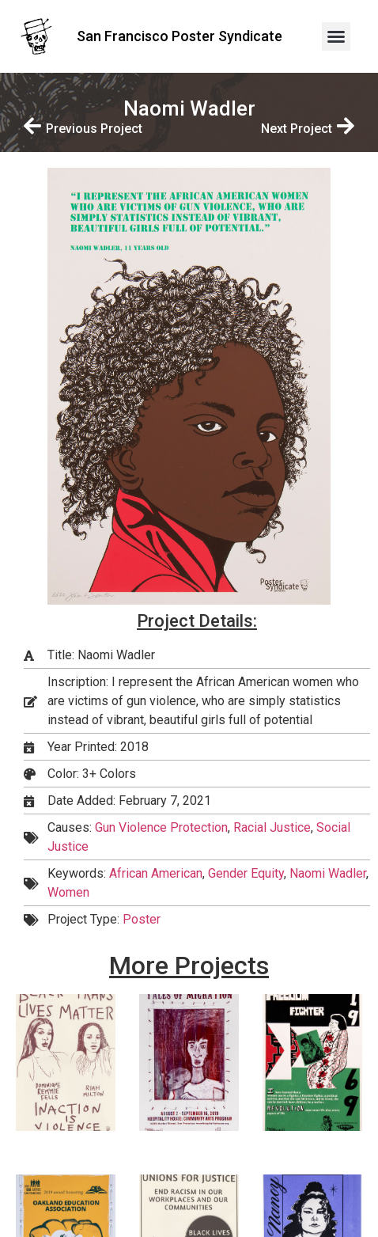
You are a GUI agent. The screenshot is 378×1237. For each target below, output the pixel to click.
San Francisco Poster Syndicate (179, 36)
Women (68, 892)
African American (155, 873)
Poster (142, 919)
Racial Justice (272, 827)
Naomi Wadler (327, 873)
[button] (336, 36)
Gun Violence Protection (161, 827)
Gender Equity (246, 873)
